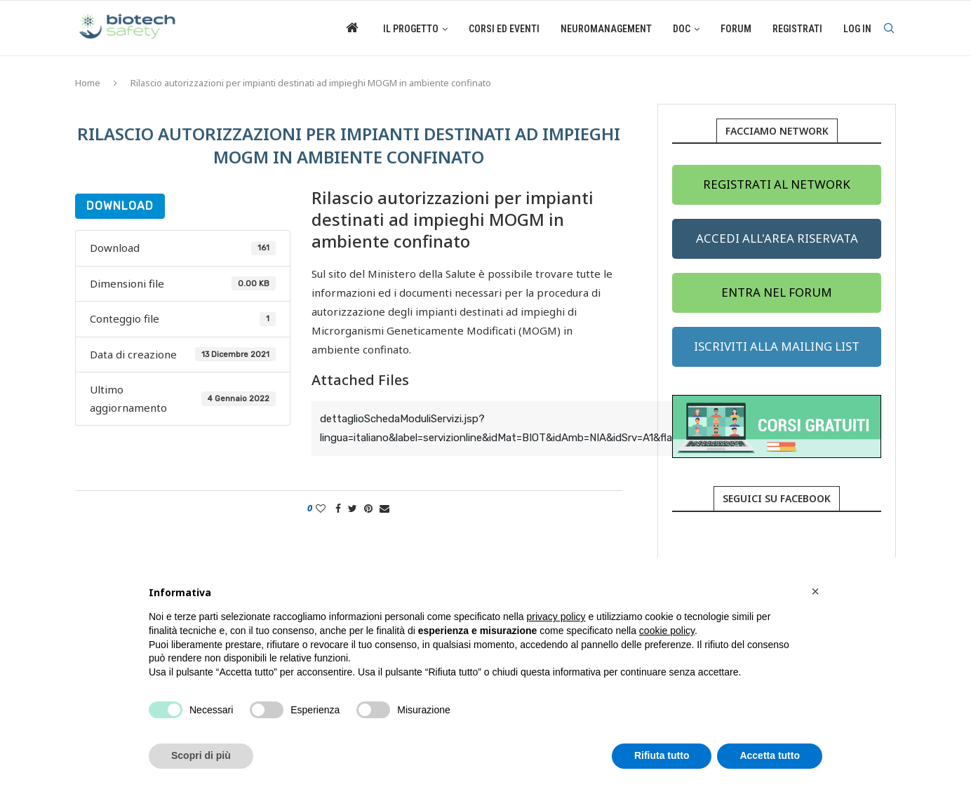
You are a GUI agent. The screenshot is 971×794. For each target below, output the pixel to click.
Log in (857, 28)
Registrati (797, 28)
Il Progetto (410, 28)
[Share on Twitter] (352, 508)
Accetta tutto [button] (769, 755)
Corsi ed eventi (504, 28)
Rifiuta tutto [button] (662, 755)
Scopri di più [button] (201, 755)
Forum (736, 28)
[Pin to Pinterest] (368, 508)
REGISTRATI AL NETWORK (776, 184)
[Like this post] (321, 508)
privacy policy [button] (556, 616)
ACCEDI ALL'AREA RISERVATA (777, 238)
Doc (681, 28)
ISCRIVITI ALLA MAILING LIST (776, 346)
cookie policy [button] (667, 630)
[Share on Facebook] (338, 508)
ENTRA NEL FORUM (776, 292)
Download (120, 206)
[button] (815, 591)
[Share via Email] (384, 508)
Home (87, 82)
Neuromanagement (606, 28)
